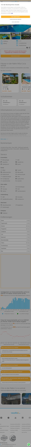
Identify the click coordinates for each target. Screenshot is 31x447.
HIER (12, 13)
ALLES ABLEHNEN (15, 21)
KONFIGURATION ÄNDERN (15, 19)
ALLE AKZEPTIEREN (15, 16)
